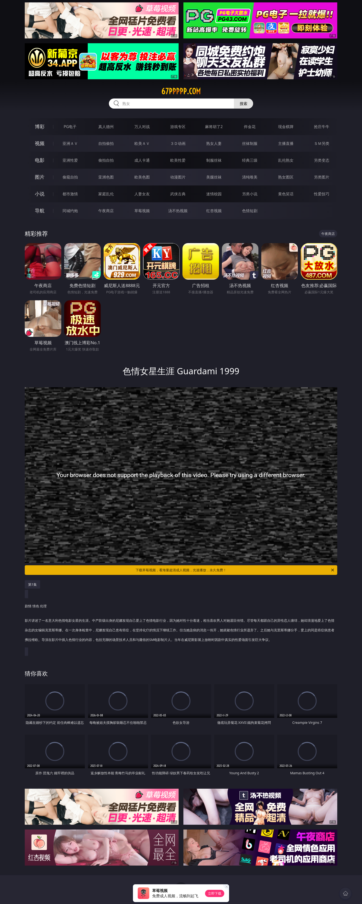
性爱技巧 (321, 194)
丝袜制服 (249, 143)
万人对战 (142, 126)
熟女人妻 (214, 143)
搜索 (243, 103)
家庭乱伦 (106, 194)
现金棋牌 (285, 126)
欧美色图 (142, 177)
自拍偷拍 (106, 143)
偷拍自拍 (106, 160)
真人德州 (106, 126)
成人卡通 (142, 160)
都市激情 (70, 194)
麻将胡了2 (214, 126)
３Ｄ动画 (178, 143)
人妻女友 (142, 194)
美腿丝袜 (214, 177)
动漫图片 (178, 177)
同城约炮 (70, 210)
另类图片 (321, 177)
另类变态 (321, 160)
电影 (39, 160)
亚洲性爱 (70, 160)
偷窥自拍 (70, 177)
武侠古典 (178, 194)
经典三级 (249, 160)
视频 (39, 143)
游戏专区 (178, 126)
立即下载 (214, 893)
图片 (39, 177)
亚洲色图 (106, 177)
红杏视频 (214, 210)
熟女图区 (285, 177)
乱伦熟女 (285, 160)
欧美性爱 (178, 160)
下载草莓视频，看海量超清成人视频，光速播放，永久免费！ (235, 570)
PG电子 (70, 126)
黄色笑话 (285, 194)
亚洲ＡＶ (70, 143)
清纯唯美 (249, 177)
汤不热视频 (177, 210)
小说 (39, 194)
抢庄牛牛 (321, 126)
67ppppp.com (181, 91)
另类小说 (249, 194)
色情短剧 (249, 210)
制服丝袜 (214, 160)
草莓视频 (142, 210)
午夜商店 (106, 210)
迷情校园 (214, 194)
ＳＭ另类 (321, 143)
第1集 (32, 584)
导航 (39, 210)
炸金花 (250, 126)
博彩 (39, 126)
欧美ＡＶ (142, 143)
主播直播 (285, 143)
